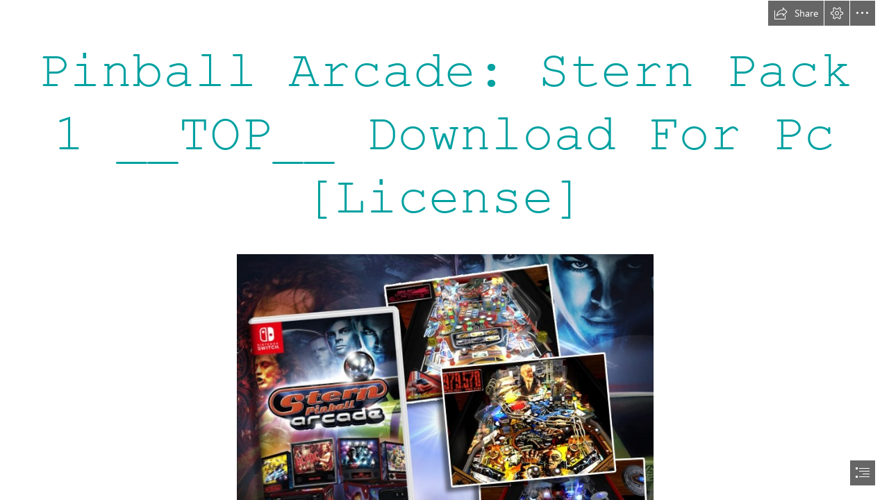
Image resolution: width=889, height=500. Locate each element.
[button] (796, 13)
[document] (444, 250)
